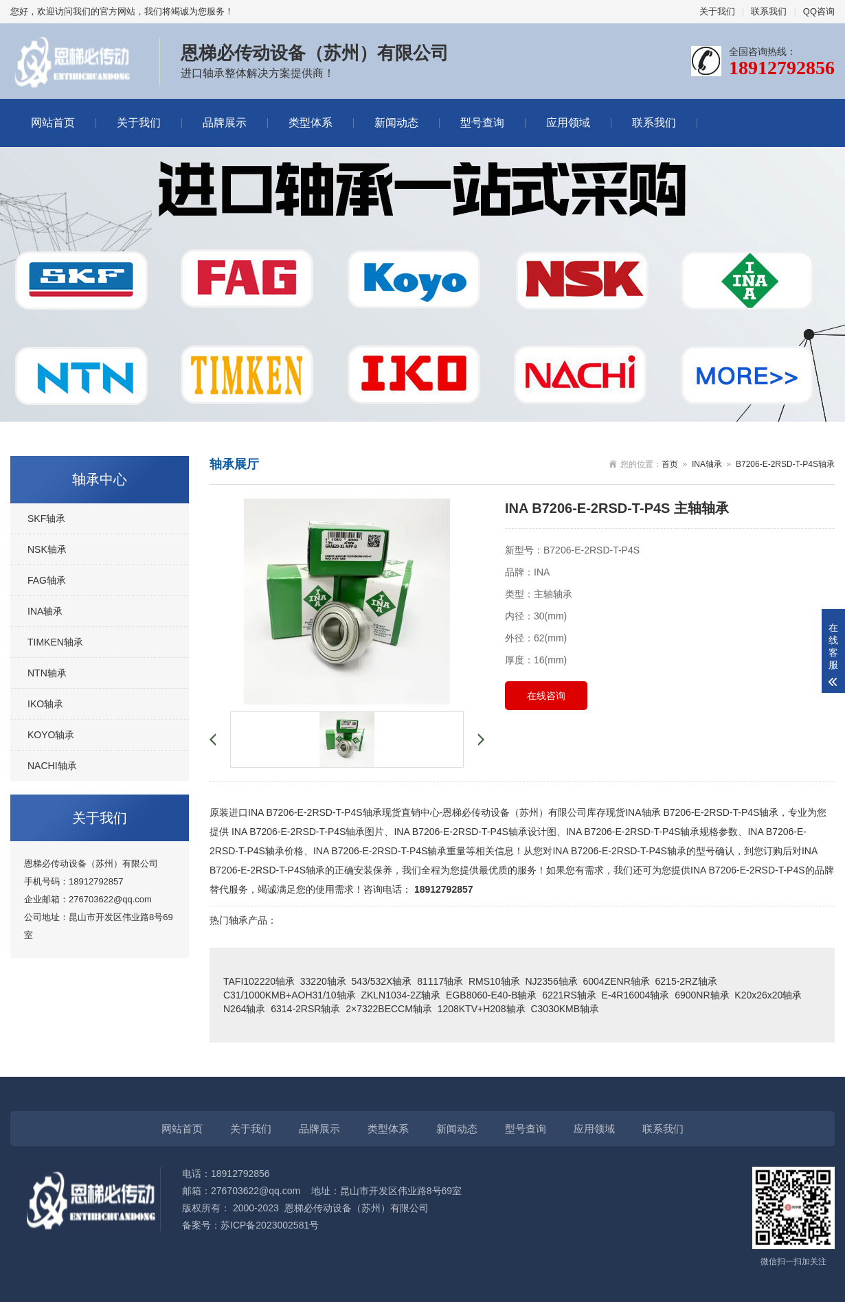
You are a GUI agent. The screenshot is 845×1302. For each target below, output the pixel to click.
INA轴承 (45, 611)
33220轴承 (323, 981)
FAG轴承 (46, 580)
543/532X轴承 (382, 981)
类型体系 (311, 122)
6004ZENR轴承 (616, 981)
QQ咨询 (819, 11)
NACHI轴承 (52, 765)
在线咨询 (546, 695)
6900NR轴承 (702, 995)
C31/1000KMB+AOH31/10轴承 (289, 995)
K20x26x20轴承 (768, 995)
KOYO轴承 (50, 734)
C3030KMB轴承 (564, 1008)
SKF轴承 (46, 518)
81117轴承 (440, 981)
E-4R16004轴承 (636, 995)
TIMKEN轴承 (55, 642)
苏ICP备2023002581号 (270, 1225)
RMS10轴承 (494, 981)
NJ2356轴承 (551, 981)
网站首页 (53, 122)
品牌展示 (225, 122)
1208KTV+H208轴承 (482, 1008)
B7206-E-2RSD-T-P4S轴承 (785, 464)
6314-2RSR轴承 (305, 1008)
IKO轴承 (45, 703)
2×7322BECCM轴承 (389, 1008)
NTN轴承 (47, 672)
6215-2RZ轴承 (686, 981)
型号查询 (482, 122)
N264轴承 (244, 1008)
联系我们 (769, 11)
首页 (670, 464)
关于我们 (717, 11)
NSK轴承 (47, 549)
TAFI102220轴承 (259, 981)
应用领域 (568, 122)
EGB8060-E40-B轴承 (491, 995)
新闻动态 (396, 122)
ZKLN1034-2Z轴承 (400, 995)
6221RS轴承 (569, 995)
